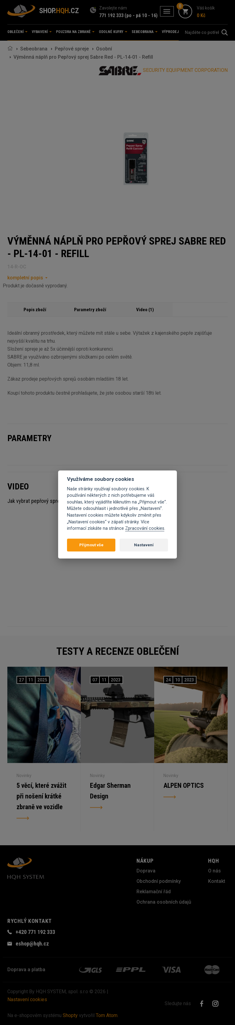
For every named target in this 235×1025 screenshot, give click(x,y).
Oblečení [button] (17, 32)
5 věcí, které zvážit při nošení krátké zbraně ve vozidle (42, 797)
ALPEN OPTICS (183, 786)
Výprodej (170, 32)
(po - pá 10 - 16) (141, 15)
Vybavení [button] (42, 32)
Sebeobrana (33, 49)
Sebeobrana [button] (145, 32)
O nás (214, 871)
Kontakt (216, 881)
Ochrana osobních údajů (163, 902)
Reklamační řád (153, 891)
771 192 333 (111, 15)
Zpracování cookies (144, 528)
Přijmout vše (91, 545)
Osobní (104, 49)
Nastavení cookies (27, 999)
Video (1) (145, 309)
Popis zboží (35, 309)
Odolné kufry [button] (113, 32)
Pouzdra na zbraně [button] (75, 32)
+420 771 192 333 (35, 932)
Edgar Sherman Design (110, 791)
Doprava (145, 871)
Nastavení (144, 545)
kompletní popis (25, 278)
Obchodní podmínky (158, 881)
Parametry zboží (90, 309)
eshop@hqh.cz (32, 943)
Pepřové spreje (72, 49)
